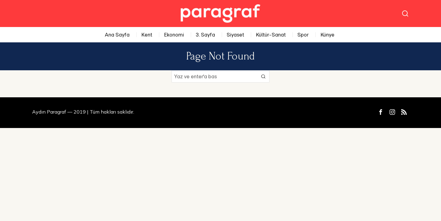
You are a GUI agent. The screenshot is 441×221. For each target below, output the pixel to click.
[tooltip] (381, 112)
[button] (263, 76)
